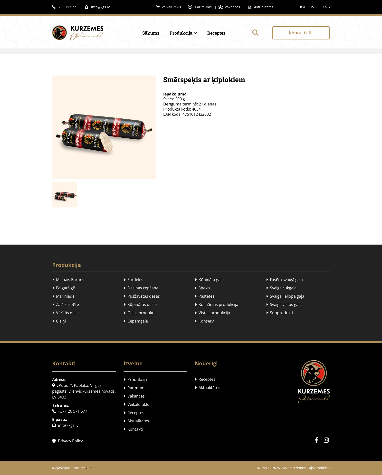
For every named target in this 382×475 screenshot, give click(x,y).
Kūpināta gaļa (209, 279)
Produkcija (181, 33)
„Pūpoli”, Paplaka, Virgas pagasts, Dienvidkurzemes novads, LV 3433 (84, 391)
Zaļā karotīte (65, 304)
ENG (326, 7)
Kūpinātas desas (141, 304)
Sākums (150, 33)
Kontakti (133, 429)
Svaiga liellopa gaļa (285, 296)
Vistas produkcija (212, 312)
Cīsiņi (59, 321)
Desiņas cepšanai (141, 288)
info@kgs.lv (97, 7)
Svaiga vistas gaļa (284, 304)
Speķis (202, 288)
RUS (310, 7)
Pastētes (204, 296)
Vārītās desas (66, 312)
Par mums (135, 387)
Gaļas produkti (139, 312)
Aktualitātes (136, 421)
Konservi (205, 321)
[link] (179, 33)
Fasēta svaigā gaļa (284, 279)
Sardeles (133, 279)
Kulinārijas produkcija (216, 304)
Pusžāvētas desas (142, 296)
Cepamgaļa (136, 321)
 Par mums (200, 7)
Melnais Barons (68, 279)
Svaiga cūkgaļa (281, 288)
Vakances (229, 7)
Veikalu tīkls (168, 7)
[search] (255, 32)
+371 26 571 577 (69, 411)
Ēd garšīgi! (63, 288)
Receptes (216, 33)
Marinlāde (63, 296)
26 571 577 (64, 7)
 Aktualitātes (260, 7)
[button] (301, 32)
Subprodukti (279, 312)
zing (89, 468)
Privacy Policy (67, 441)
